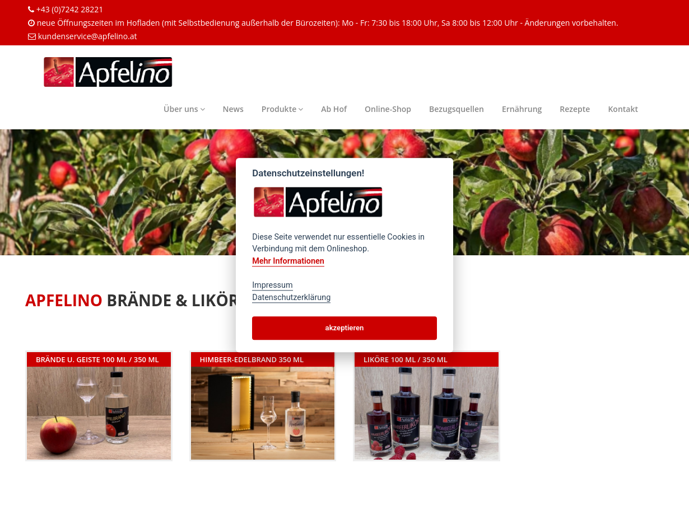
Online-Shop (388, 109)
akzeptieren (344, 328)
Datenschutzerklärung (291, 297)
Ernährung (522, 109)
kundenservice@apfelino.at (87, 36)
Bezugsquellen (456, 109)
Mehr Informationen (288, 261)
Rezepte (575, 109)
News (233, 109)
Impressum (272, 285)
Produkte (282, 109)
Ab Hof (334, 109)
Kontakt (623, 109)
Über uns (184, 109)
